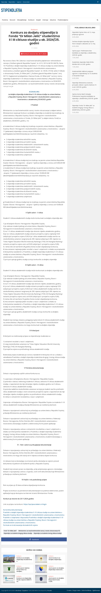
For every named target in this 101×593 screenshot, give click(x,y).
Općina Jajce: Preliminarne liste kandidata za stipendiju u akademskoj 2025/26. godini (84, 53)
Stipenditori (11, 2)
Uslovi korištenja (86, 590)
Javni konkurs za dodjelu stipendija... (55, 559)
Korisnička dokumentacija (12, 510)
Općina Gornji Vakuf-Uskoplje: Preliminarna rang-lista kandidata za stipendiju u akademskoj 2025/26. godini (85, 96)
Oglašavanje (96, 590)
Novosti (12, 20)
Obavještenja (21, 20)
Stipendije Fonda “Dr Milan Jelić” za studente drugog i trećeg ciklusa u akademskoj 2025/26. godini (83, 108)
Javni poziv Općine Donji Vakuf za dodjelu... (22, 569)
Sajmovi (19, 2)
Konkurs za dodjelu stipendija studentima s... (24, 559)
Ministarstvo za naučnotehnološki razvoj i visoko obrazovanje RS (39, 531)
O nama (69, 590)
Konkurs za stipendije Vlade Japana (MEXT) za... (23, 579)
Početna (5, 20)
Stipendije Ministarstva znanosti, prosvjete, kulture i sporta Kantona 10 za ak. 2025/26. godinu (84, 85)
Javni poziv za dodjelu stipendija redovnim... (56, 569)
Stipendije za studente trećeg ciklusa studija (47, 533)
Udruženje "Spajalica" (21, 590)
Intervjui (45, 20)
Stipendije (4, 2)
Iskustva (53, 20)
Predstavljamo (63, 20)
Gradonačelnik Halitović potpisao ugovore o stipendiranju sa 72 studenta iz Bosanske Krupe (84, 73)
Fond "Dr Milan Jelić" (10, 531)
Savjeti (38, 20)
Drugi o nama (76, 590)
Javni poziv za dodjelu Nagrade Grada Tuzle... (56, 579)
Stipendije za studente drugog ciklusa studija (18, 533)
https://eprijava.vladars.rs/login (35, 504)
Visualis (49, 590)
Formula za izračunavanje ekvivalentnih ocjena (20, 525)
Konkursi (31, 20)
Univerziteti (26, 2)
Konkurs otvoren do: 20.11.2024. (34, 54)
